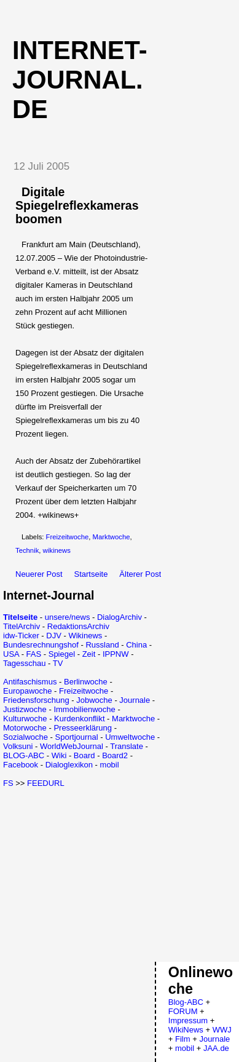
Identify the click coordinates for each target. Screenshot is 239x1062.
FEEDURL (46, 783)
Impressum (188, 1020)
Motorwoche (25, 727)
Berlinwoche (86, 681)
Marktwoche (111, 537)
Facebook (20, 764)
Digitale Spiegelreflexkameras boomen (77, 205)
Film (182, 1039)
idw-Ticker (21, 635)
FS (8, 783)
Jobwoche (94, 700)
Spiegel (62, 654)
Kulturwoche (25, 718)
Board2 (115, 755)
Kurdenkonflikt (79, 718)
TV (58, 663)
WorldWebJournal (71, 746)
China (136, 644)
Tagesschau (24, 663)
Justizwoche (25, 709)
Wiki (59, 755)
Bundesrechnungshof (41, 644)
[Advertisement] (106, 874)
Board (84, 755)
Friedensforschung (36, 700)
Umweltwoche (130, 737)
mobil (109, 764)
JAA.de (216, 1048)
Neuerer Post (39, 574)
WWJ (222, 1029)
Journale (134, 700)
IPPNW (116, 654)
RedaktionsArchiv (78, 626)
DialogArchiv (119, 617)
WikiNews (185, 1029)
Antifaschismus (30, 681)
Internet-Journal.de (79, 80)
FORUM (183, 1011)
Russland (102, 644)
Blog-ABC (185, 1002)
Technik (27, 550)
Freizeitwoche (67, 537)
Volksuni (18, 746)
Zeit (89, 654)
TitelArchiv (21, 626)
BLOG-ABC (23, 755)
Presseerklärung (82, 727)
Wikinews (85, 635)
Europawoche (27, 690)
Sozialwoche (25, 737)
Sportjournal (76, 737)
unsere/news (67, 617)
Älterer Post (140, 574)
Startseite (91, 574)
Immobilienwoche (84, 709)
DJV (53, 635)
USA (11, 654)
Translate (126, 746)
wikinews (57, 550)
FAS (34, 654)
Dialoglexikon (69, 764)
